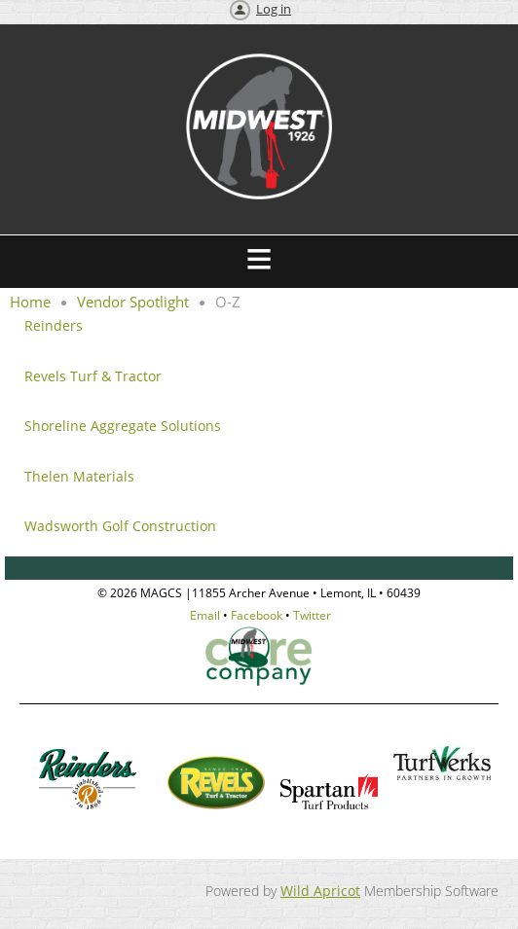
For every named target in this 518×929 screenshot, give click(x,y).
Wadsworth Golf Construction (120, 526)
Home (30, 301)
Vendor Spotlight (133, 301)
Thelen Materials (79, 476)
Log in (273, 9)
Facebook (256, 615)
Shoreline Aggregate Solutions (122, 425)
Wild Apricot (320, 890)
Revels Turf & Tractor (95, 376)
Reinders (53, 325)
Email (205, 615)
